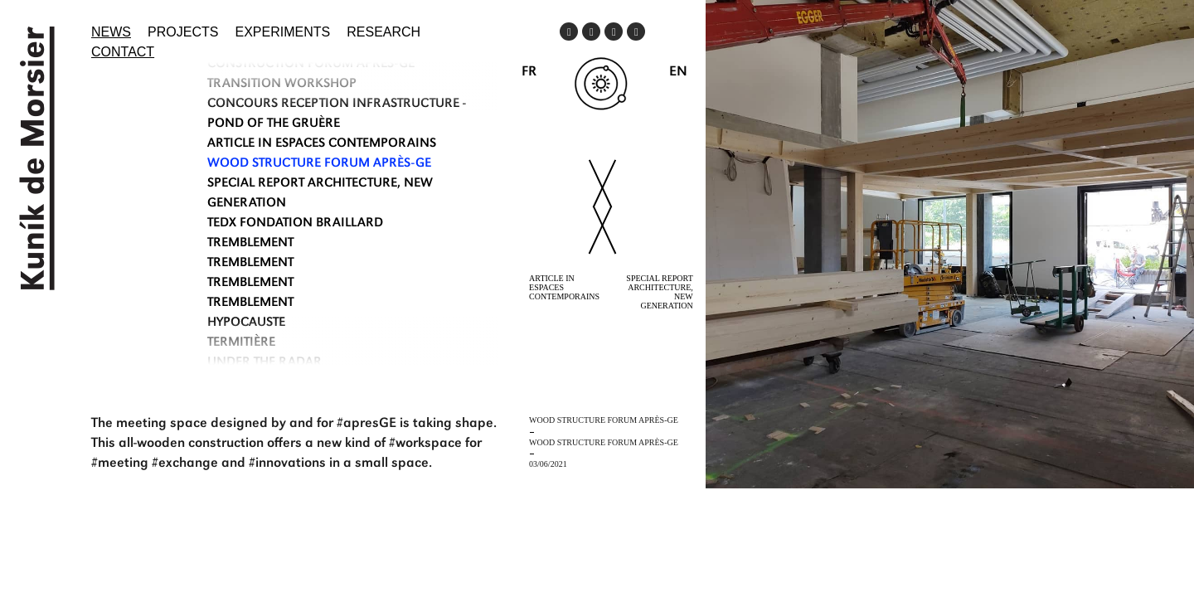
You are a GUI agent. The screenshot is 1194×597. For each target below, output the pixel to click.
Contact (122, 52)
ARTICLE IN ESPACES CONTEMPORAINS (321, 144)
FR (529, 73)
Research (383, 32)
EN (678, 73)
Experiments (283, 32)
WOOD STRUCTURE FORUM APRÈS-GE (319, 164)
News (111, 32)
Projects (183, 32)
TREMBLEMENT (250, 243)
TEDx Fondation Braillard (295, 224)
